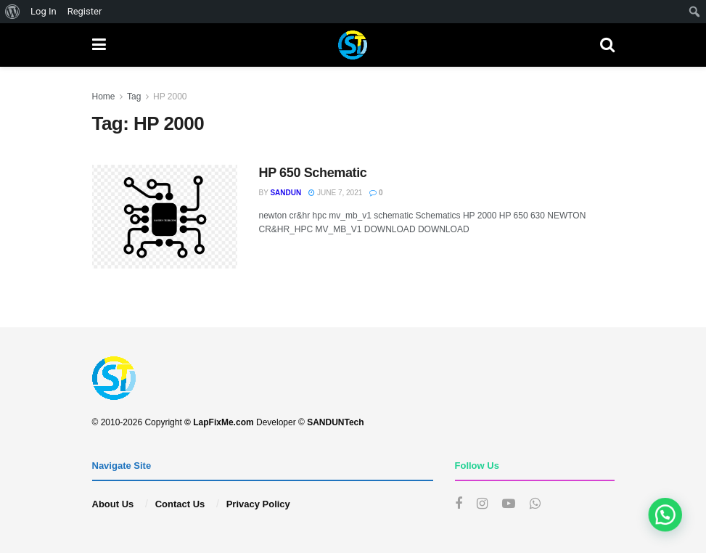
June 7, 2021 (335, 193)
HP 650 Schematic (313, 172)
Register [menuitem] (84, 11)
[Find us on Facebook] (458, 504)
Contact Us (180, 504)
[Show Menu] (99, 45)
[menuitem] (12, 11)
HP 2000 (169, 96)
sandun (285, 193)
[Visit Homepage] (352, 45)
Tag (134, 96)
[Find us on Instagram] (482, 504)
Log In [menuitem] (43, 11)
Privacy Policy (258, 504)
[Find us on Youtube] (508, 504)
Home (103, 96)
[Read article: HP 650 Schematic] (164, 217)
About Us (113, 504)
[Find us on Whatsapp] (535, 504)
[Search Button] (607, 45)
